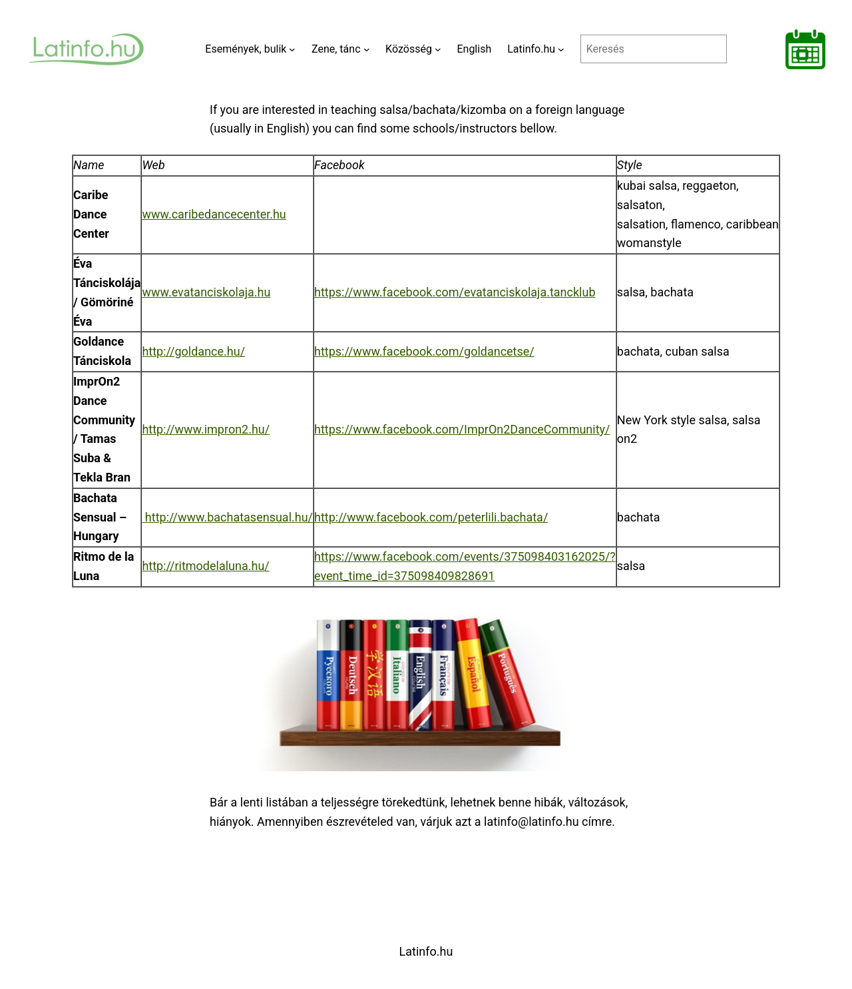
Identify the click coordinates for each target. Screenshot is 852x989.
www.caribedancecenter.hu (214, 214)
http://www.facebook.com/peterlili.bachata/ (431, 517)
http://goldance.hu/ (193, 351)
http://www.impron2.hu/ (206, 429)
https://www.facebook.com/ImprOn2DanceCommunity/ (462, 429)
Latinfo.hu (426, 951)
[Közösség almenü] (438, 49)
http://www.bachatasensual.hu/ (227, 517)
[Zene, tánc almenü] (366, 49)
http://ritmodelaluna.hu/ (205, 566)
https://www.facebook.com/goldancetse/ (424, 351)
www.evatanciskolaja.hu (206, 292)
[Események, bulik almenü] (292, 49)
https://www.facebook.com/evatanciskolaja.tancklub (454, 292)
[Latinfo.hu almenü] (561, 49)
